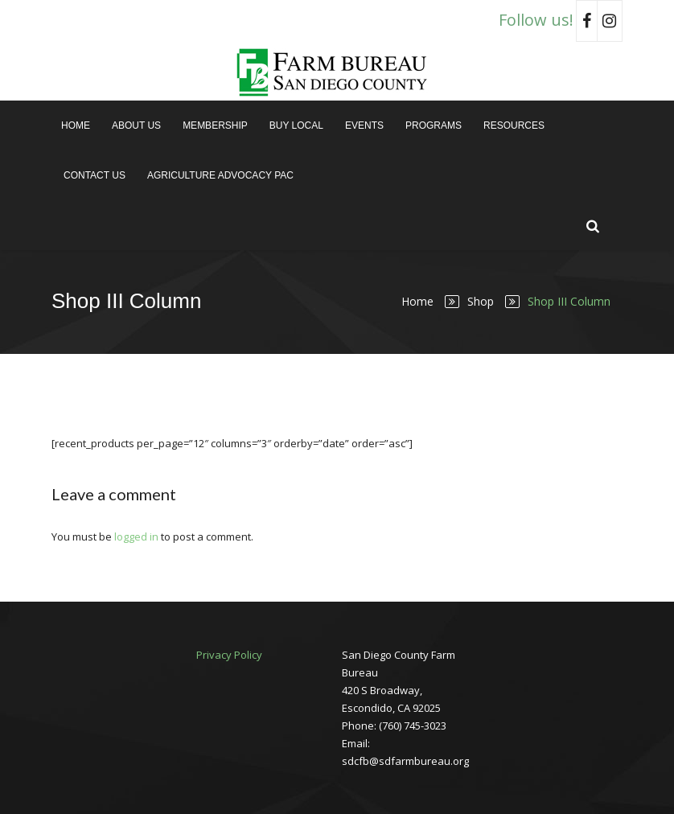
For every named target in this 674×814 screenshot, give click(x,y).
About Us (136, 125)
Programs (433, 125)
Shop (480, 301)
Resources (514, 125)
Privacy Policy (229, 655)
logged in (136, 536)
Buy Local (296, 125)
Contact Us (94, 175)
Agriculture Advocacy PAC (220, 175)
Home (75, 125)
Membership (215, 125)
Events (364, 125)
